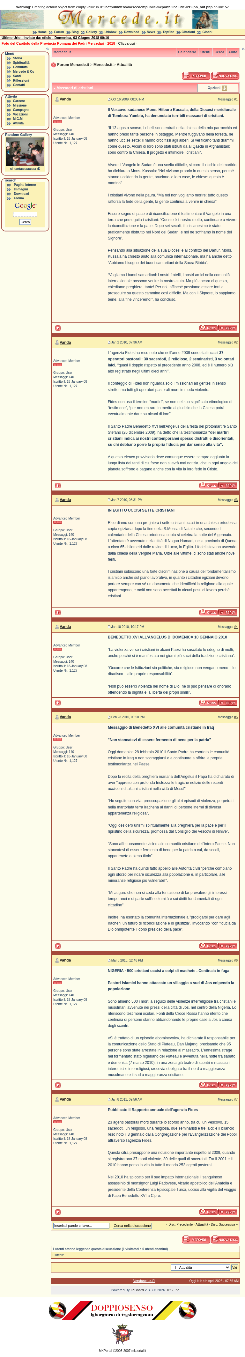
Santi (17, 76)
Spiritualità (21, 62)
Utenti (205, 52)
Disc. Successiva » (224, 1224)
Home (42, 32)
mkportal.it (138, 1351)
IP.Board (137, 1290)
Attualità (124, 65)
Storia (17, 58)
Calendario (187, 52)
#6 (236, 960)
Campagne (21, 110)
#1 (236, 99)
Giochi (207, 32)
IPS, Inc (173, 1290)
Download (131, 32)
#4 (236, 627)
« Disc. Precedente (179, 1224)
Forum (59, 32)
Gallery (91, 32)
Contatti (19, 85)
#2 (236, 342)
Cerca (219, 52)
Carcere (19, 101)
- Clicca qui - (126, 43)
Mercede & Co (23, 71)
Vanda (65, 99)
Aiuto (232, 52)
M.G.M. (18, 119)
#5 (236, 717)
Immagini (21, 189)
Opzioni (214, 88)
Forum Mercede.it (73, 65)
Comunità (20, 67)
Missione (20, 105)
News (151, 32)
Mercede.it (62, 52)
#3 (236, 500)
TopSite (168, 32)
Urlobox (111, 32)
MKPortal (105, 1351)
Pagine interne (25, 185)
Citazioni (188, 32)
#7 (236, 1099)
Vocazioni (20, 114)
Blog (74, 32)
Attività (18, 123)
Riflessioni (21, 80)
